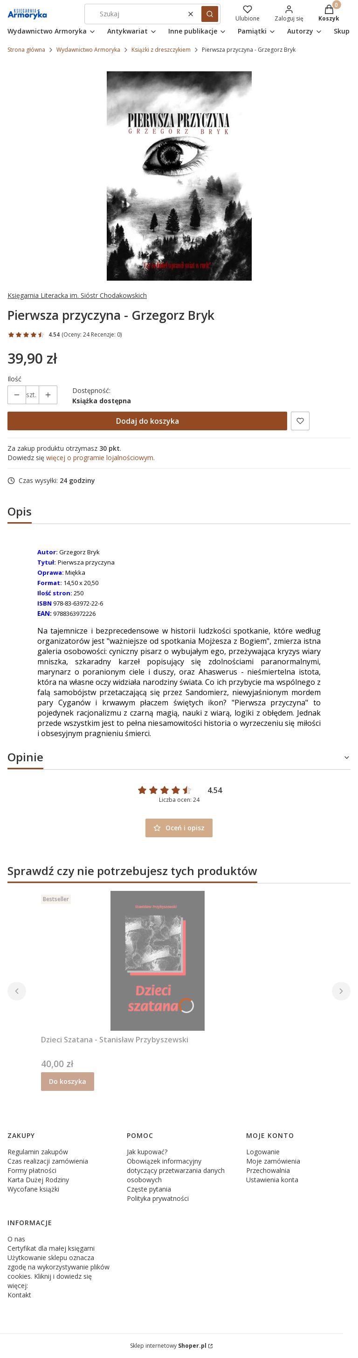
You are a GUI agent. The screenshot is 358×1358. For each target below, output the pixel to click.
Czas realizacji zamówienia (47, 1161)
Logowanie (263, 1151)
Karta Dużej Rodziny (38, 1179)
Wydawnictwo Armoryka (88, 50)
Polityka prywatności (158, 1198)
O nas (16, 1238)
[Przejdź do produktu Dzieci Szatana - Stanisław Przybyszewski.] (157, 961)
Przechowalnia (268, 1170)
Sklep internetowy (168, 1346)
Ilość (14, 378)
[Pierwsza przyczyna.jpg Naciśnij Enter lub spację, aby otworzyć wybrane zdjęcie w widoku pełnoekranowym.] (179, 176)
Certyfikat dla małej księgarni (51, 1248)
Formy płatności (31, 1170)
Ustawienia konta (272, 1179)
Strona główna (26, 50)
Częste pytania (149, 1189)
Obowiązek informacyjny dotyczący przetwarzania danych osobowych (176, 1170)
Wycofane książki (33, 1189)
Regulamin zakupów (37, 1151)
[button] (209, 14)
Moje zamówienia (273, 1161)
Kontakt (19, 1294)
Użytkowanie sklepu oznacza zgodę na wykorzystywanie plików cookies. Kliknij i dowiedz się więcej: (58, 1271)
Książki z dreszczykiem (161, 50)
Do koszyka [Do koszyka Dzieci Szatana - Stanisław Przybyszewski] (67, 1081)
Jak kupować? (147, 1151)
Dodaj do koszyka (147, 421)
